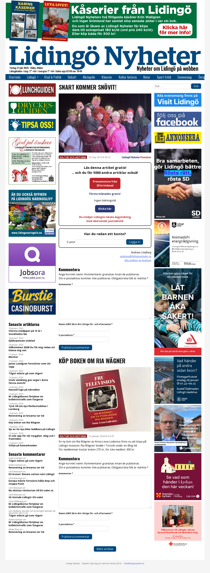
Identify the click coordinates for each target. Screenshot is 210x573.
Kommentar (66, 284)
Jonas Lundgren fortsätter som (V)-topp (30, 365)
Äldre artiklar (105, 549)
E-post (71, 242)
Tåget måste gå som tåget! (25, 373)
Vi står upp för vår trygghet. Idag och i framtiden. (32, 437)
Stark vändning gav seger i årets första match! (28, 382)
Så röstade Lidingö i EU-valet (26, 497)
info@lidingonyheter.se (134, 563)
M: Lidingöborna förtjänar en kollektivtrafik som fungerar (26, 398)
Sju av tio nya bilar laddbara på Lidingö (32, 429)
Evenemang (185, 77)
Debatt (72, 77)
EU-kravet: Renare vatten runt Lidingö (31, 474)
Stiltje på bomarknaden (23, 445)
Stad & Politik (52, 77)
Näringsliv (89, 77)
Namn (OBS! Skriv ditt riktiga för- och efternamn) (86, 324)
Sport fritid (164, 77)
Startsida (14, 77)
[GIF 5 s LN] (177, 451)
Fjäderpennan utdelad (22, 340)
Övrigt (202, 77)
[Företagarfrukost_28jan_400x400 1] (177, 402)
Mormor (13, 356)
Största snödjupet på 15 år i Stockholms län (25, 332)
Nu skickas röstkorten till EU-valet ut (31, 490)
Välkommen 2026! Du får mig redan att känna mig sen (32, 349)
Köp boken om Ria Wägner (24, 422)
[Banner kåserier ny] (101, 41)
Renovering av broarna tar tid (26, 415)
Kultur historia (128, 77)
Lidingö (31, 77)
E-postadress (66, 335)
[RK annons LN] (177, 547)
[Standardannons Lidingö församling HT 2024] (177, 499)
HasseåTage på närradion (24, 389)
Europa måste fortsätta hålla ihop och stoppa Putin (32, 482)
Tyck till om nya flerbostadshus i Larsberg (28, 408)
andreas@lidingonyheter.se (135, 256)
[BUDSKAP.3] (177, 218)
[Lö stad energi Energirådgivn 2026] (177, 266)
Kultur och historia (73, 157)
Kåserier (107, 77)
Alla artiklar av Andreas (137, 260)
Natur (146, 77)
